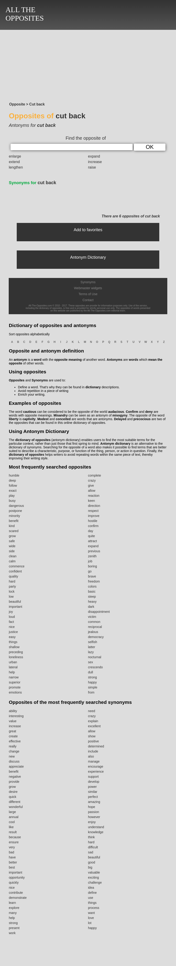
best (12, 867)
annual (13, 817)
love (91, 918)
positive (93, 741)
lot (89, 923)
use (90, 897)
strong (92, 677)
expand (94, 156)
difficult (93, 847)
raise (92, 167)
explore (14, 908)
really (12, 746)
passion (93, 812)
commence (16, 566)
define (92, 892)
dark (91, 606)
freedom (94, 581)
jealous (93, 632)
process (93, 908)
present (14, 928)
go (90, 571)
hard (12, 581)
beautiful (15, 601)
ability (13, 711)
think (91, 837)
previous (94, 551)
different (14, 802)
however (94, 817)
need (91, 711)
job (90, 561)
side (12, 551)
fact (11, 622)
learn (12, 903)
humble (14, 475)
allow (91, 490)
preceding (16, 652)
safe (12, 541)
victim (92, 617)
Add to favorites (88, 230)
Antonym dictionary (115, 443)
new (12, 756)
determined (96, 746)
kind (12, 526)
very (12, 847)
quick (12, 797)
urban (13, 662)
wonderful (16, 807)
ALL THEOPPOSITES (25, 14)
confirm (93, 526)
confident (15, 571)
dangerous (16, 506)
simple (92, 687)
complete (94, 475)
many (12, 913)
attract (92, 541)
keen (91, 500)
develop (93, 781)
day (90, 531)
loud (12, 617)
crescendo (95, 667)
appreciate (16, 766)
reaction (93, 495)
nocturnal (94, 657)
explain (93, 721)
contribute (16, 892)
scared (13, 531)
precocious (142, 419)
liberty (13, 419)
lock (11, 591)
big (90, 867)
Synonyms (87, 282)
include (93, 751)
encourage (95, 766)
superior (14, 682)
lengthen (16, 167)
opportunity (17, 877)
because (15, 837)
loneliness (16, 657)
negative (15, 776)
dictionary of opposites (32, 440)
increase (95, 162)
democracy (96, 637)
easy (12, 637)
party (12, 586)
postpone (15, 511)
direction (94, 506)
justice (13, 632)
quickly (14, 882)
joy (11, 611)
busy (12, 500)
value (12, 721)
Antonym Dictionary (88, 257)
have (12, 857)
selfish (92, 642)
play (12, 495)
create (13, 736)
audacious (116, 412)
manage (94, 761)
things (13, 642)
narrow (14, 677)
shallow (14, 647)
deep (12, 480)
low (11, 596)
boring (92, 566)
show (92, 736)
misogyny (120, 415)
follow (13, 485)
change (14, 751)
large (12, 812)
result (12, 832)
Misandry (61, 415)
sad (90, 852)
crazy (92, 480)
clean (12, 556)
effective (15, 741)
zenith (92, 556)
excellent (94, 726)
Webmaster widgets (88, 288)
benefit (13, 521)
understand (96, 827)
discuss (14, 761)
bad (11, 852)
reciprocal (95, 627)
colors (92, 586)
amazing (94, 802)
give (91, 485)
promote (14, 687)
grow (12, 536)
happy (92, 682)
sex (90, 662)
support (93, 776)
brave (92, 576)
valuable (94, 872)
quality (13, 576)
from (91, 692)
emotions (15, 692)
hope (91, 807)
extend (14, 162)
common (94, 622)
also (91, 756)
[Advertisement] (88, 65)
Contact (88, 300)
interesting (16, 716)
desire (13, 792)
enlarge (15, 156)
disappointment (99, 611)
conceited (63, 419)
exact (12, 490)
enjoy (92, 822)
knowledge (95, 832)
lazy (91, 652)
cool (12, 822)
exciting (93, 877)
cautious (29, 412)
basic (92, 591)
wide (12, 546)
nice (12, 627)
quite (91, 536)
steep (92, 596)
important (15, 606)
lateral (13, 667)
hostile (92, 521)
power (92, 786)
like (11, 827)
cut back (32, 182)
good (91, 862)
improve (93, 516)
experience (96, 771)
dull (90, 672)
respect (93, 511)
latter (91, 647)
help (12, 672)
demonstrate (18, 897)
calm (12, 561)
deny (149, 412)
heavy (92, 601)
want (91, 913)
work (12, 933)
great (12, 731)
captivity (29, 419)
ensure (14, 842)
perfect (93, 797)
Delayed (120, 419)
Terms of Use (88, 294)
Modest (43, 419)
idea (91, 887)
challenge (95, 882)
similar (92, 792)
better (13, 862)
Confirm (132, 412)
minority (14, 516)
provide (14, 781)
